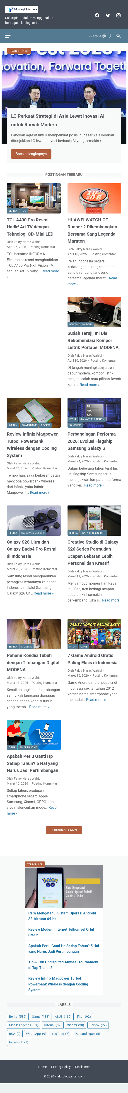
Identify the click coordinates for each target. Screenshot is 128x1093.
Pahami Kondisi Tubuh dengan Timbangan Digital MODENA (33, 667)
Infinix (13, 430)
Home (42, 1076)
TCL (23, 215)
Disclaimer (82, 1076)
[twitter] (106, 12)
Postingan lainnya (64, 834)
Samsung (75, 430)
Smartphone (28, 752)
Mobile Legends (23, 1033)
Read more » (90, 389)
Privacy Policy (61, 1076)
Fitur (72, 424)
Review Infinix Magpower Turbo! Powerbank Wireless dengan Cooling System (58, 992)
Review (45, 430)
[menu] (9, 30)
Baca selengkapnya (34, 158)
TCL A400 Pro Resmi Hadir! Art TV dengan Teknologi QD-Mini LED (30, 231)
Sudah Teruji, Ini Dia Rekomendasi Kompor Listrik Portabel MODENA (93, 345)
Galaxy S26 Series (92, 424)
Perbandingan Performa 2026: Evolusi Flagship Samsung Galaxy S (92, 446)
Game (83, 651)
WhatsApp (36, 1041)
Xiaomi (75, 1033)
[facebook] (95, 12)
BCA (15, 1041)
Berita (13, 215)
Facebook (18, 1050)
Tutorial (53, 1033)
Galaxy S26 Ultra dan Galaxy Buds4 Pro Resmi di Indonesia (31, 553)
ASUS (63, 1024)
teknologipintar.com (70, 1086)
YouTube (60, 1041)
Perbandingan (87, 1041)
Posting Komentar (42, 251)
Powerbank (29, 430)
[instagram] (116, 12)
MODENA (87, 329)
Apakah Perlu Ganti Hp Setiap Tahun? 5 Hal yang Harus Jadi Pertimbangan (32, 768)
